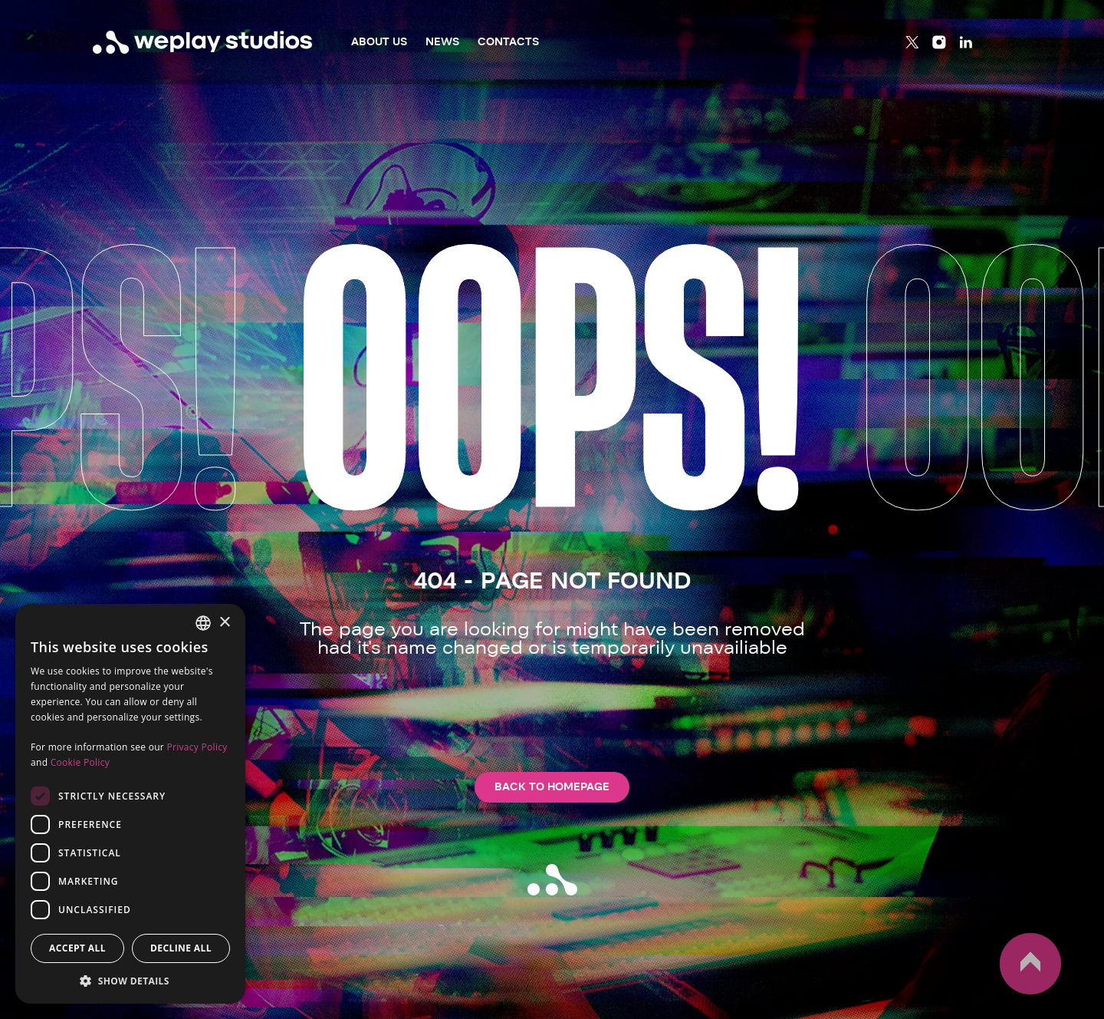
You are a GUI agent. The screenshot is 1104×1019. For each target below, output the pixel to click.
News (442, 41)
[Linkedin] (966, 42)
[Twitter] (912, 42)
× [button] (224, 622)
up (1030, 963)
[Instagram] (939, 42)
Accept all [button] (77, 948)
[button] (130, 980)
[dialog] (130, 804)
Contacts (508, 41)
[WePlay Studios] (203, 42)
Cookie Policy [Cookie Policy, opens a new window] (80, 762)
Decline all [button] (181, 948)
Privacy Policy (196, 747)
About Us (379, 41)
